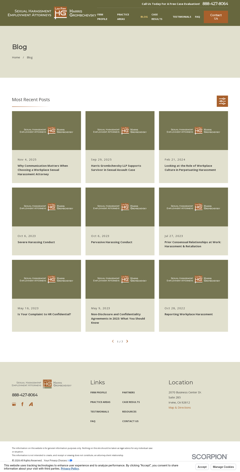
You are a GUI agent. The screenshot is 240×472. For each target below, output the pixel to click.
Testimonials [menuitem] (182, 16)
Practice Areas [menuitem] (123, 17)
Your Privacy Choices (58, 460)
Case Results (131, 402)
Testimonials (99, 411)
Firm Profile (98, 392)
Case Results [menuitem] (157, 17)
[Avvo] (31, 404)
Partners (128, 392)
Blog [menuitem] (144, 16)
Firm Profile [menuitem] (102, 17)
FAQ (92, 421)
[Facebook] (22, 404)
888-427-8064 (215, 4)
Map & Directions (180, 407)
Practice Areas (100, 402)
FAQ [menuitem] (197, 16)
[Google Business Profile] (14, 404)
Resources (129, 411)
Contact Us (216, 16)
